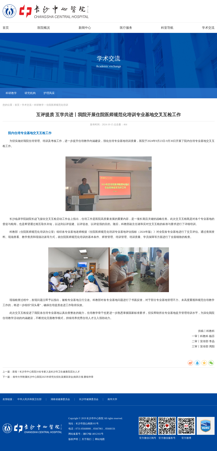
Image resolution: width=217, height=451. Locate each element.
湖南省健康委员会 (60, 399)
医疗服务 (126, 27)
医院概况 (43, 27)
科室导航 (167, 27)
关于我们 (86, 439)
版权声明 (73, 439)
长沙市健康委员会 (88, 399)
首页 (6, 27)
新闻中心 (85, 27)
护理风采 (49, 93)
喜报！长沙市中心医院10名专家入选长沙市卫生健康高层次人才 (46, 371)
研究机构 (30, 93)
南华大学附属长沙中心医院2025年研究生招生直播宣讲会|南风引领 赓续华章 (53, 377)
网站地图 (100, 439)
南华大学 (112, 399)
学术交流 (208, 27)
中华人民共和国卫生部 (29, 399)
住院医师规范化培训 (57, 105)
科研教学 (11, 93)
